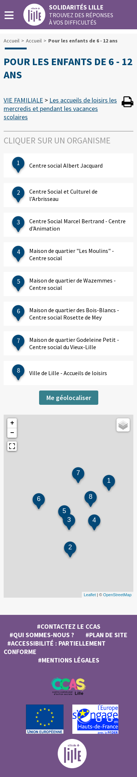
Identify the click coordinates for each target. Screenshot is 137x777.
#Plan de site (106, 635)
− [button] (12, 433)
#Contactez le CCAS (68, 626)
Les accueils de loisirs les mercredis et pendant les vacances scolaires (60, 108)
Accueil (11, 40)
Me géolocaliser (68, 397)
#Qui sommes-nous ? (41, 635)
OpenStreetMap (117, 595)
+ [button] (12, 423)
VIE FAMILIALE (23, 100)
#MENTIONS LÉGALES (68, 660)
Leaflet (90, 595)
